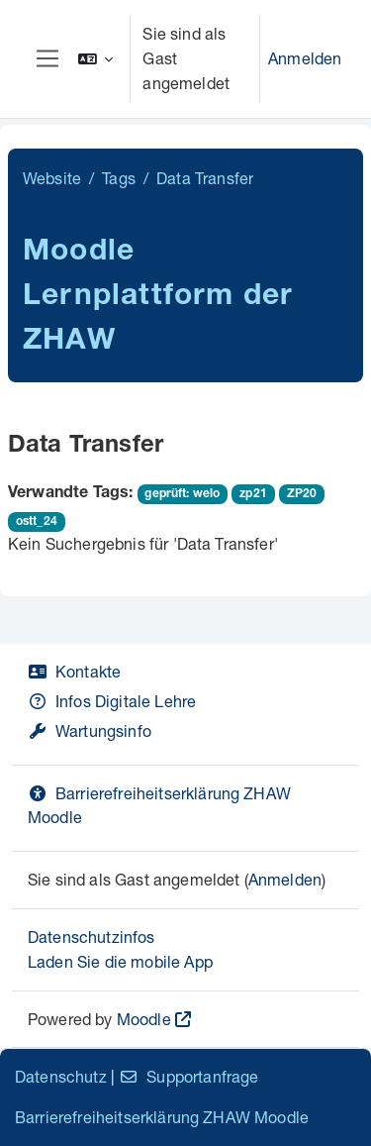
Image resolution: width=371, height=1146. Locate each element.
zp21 (253, 494)
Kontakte (74, 671)
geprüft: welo (182, 494)
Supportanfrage (188, 1076)
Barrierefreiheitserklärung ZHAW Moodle (162, 1116)
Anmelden (304, 58)
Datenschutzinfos (91, 936)
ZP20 (302, 494)
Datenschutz (61, 1076)
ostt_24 (36, 522)
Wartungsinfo (89, 730)
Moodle (144, 1018)
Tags (119, 177)
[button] (96, 59)
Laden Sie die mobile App (120, 961)
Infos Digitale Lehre (112, 700)
